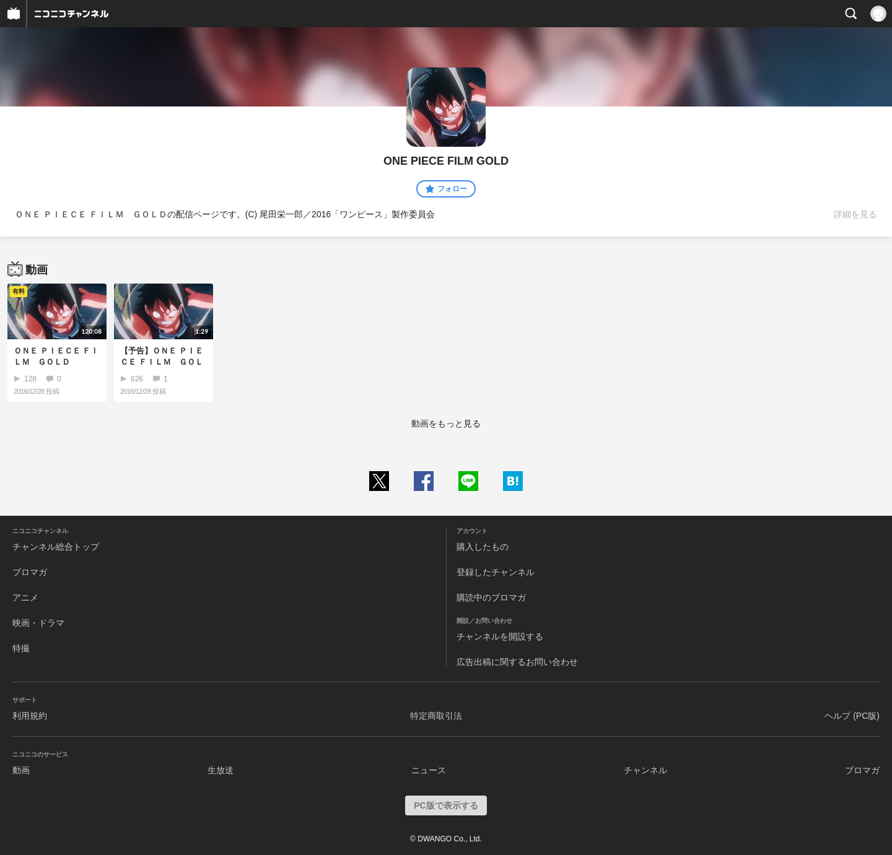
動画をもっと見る (446, 423)
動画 (21, 770)
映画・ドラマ (38, 623)
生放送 (221, 770)
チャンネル (645, 770)
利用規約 (29, 716)
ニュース (428, 770)
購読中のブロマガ (491, 597)
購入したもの (483, 547)
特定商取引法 (436, 716)
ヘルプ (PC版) (852, 716)
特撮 (21, 648)
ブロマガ (29, 572)
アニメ (25, 597)
